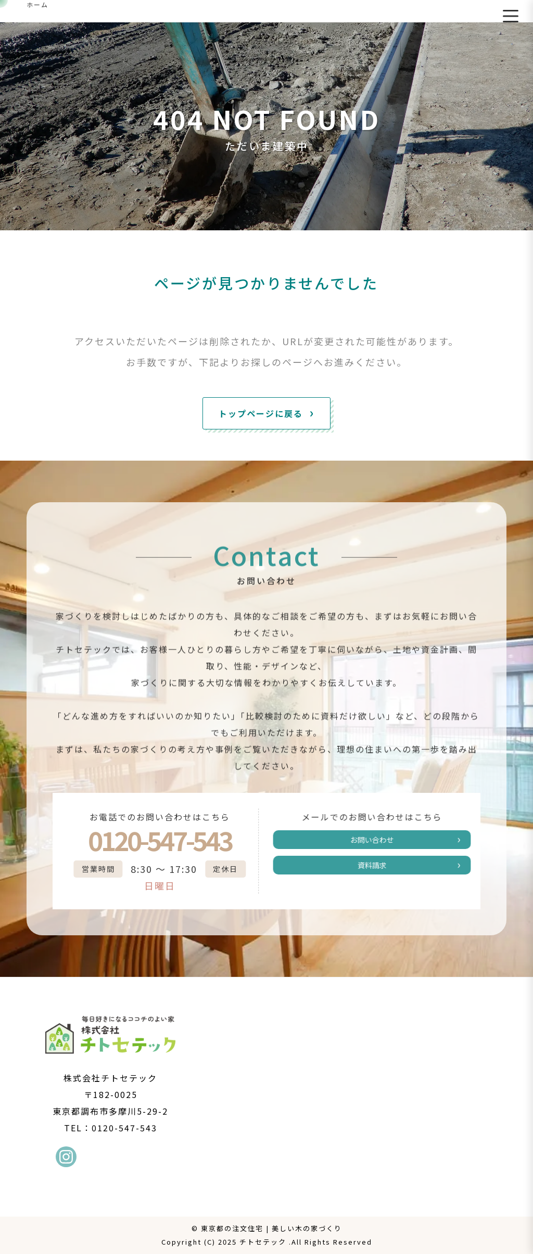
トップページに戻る (261, 413)
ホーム (37, 4)
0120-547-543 (151, 840)
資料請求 (380, 871)
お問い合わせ (380, 841)
